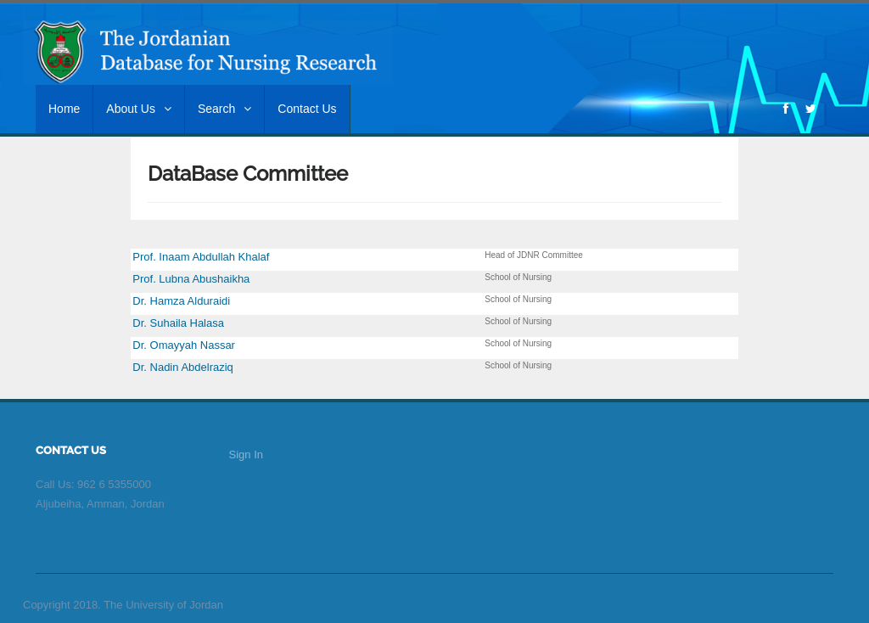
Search (224, 108)
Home (64, 108)
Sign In (246, 454)
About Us (138, 108)
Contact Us (307, 108)
